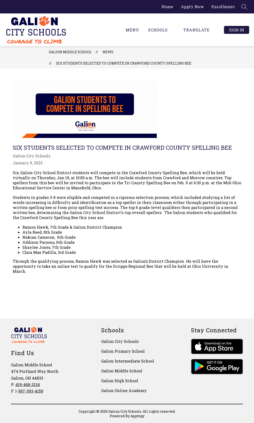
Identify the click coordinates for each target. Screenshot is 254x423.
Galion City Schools (120, 341)
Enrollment (223, 6)
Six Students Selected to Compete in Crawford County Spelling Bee (123, 63)
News (108, 52)
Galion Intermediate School (127, 360)
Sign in (236, 29)
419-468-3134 (27, 384)
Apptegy (137, 416)
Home (167, 6)
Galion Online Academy (124, 390)
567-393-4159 (30, 390)
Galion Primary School (123, 351)
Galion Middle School (70, 52)
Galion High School (119, 380)
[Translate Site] (199, 30)
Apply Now (192, 6)
